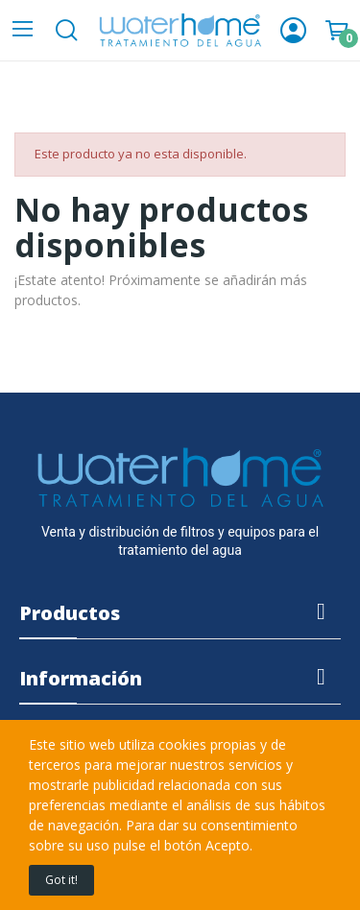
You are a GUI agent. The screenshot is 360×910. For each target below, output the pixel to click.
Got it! (61, 880)
